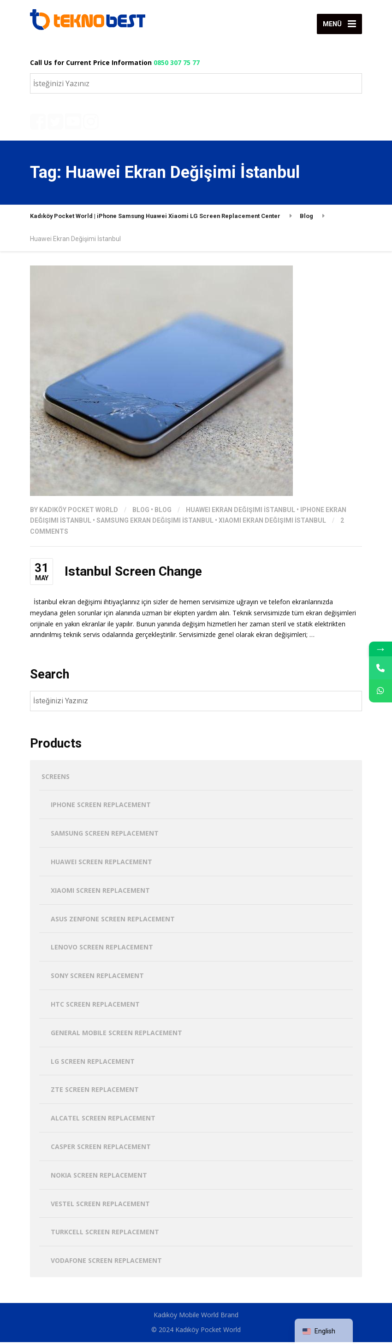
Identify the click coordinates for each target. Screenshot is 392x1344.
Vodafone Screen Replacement (106, 1262)
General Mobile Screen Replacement (116, 1034)
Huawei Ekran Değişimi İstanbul (240, 511)
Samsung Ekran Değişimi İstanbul (155, 522)
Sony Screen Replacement (97, 977)
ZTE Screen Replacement (95, 1091)
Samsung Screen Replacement (105, 835)
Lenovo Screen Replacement (102, 949)
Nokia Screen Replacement (99, 1177)
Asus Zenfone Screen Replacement (113, 920)
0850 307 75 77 (177, 62)
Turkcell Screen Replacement (105, 1234)
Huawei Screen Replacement (101, 863)
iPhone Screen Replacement (101, 806)
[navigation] (324, 1331)
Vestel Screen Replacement (100, 1205)
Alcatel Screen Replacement (103, 1119)
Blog (140, 511)
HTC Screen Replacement (95, 1006)
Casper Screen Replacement (101, 1148)
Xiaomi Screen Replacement (100, 892)
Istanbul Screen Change (133, 573)
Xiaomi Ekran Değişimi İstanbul (272, 522)
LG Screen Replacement (93, 1063)
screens (56, 778)
